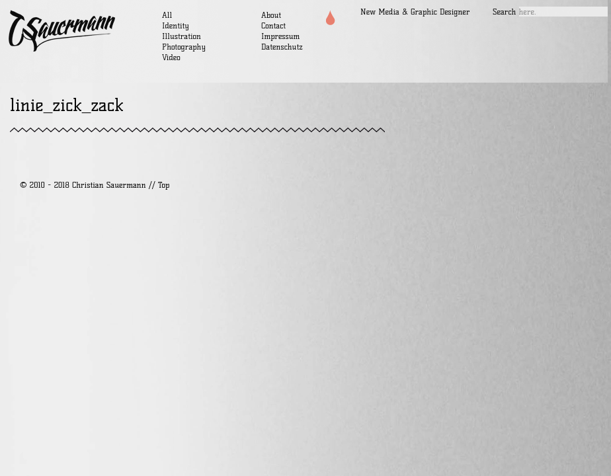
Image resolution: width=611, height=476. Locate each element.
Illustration (181, 36)
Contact (273, 25)
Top (163, 185)
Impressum (280, 36)
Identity (175, 25)
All (167, 15)
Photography (184, 47)
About (271, 15)
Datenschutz (282, 47)
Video (171, 57)
